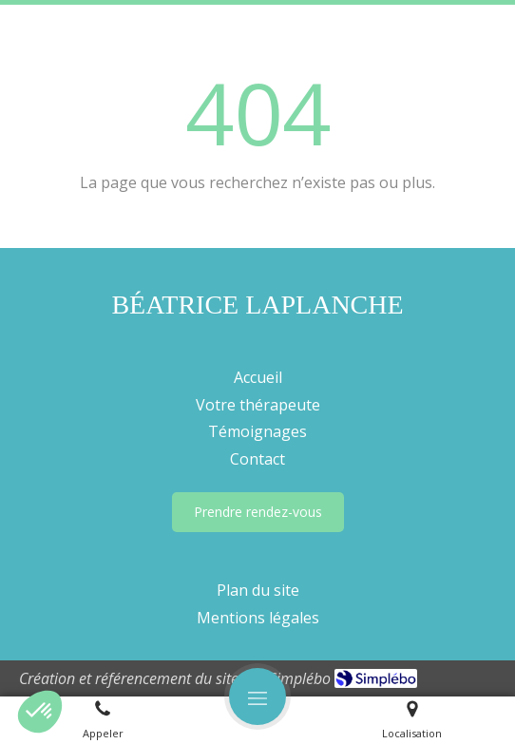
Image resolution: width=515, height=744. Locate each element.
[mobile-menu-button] (257, 696)
